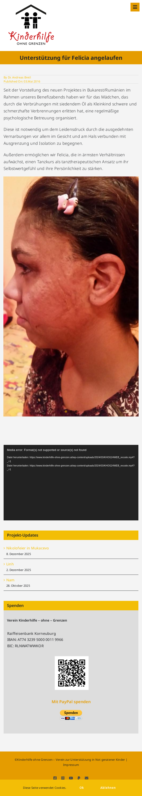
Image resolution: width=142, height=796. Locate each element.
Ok (82, 787)
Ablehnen (108, 787)
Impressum (71, 765)
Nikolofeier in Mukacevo (27, 548)
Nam (10, 579)
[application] (71, 482)
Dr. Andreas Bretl (19, 77)
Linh (10, 564)
